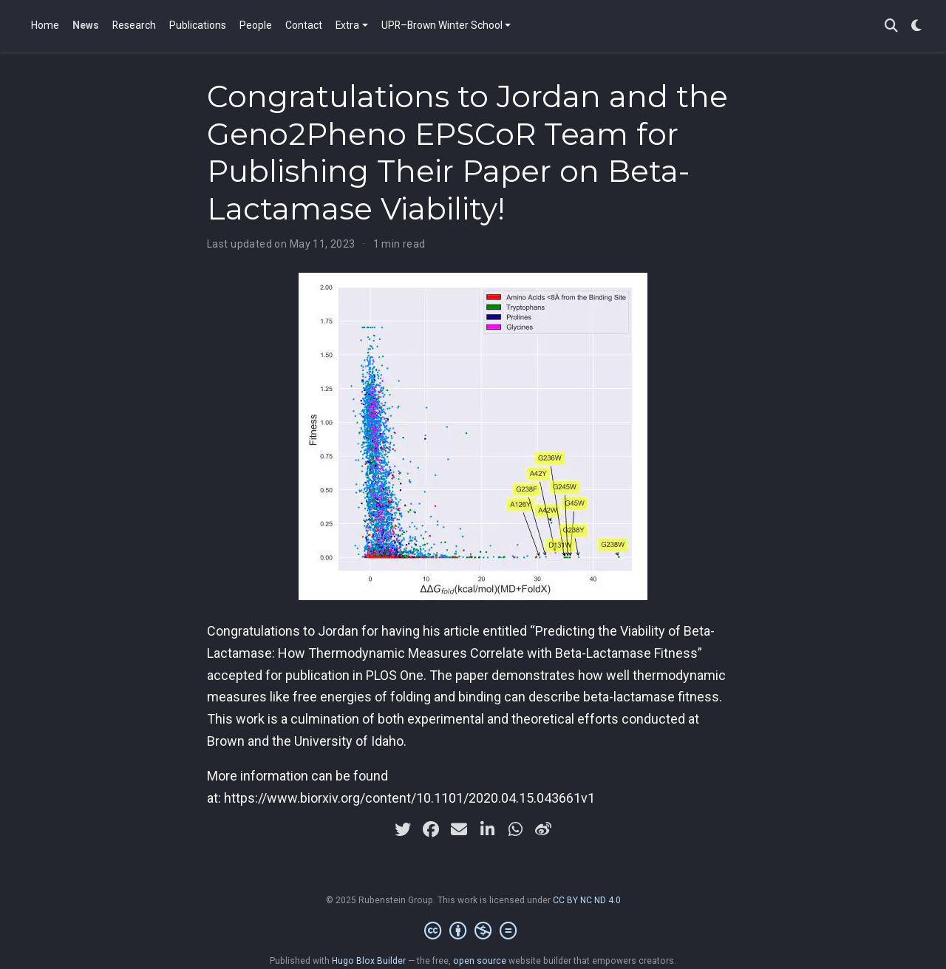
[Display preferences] (916, 26)
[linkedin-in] (487, 829)
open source (479, 961)
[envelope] (459, 829)
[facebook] (431, 829)
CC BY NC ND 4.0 (587, 900)
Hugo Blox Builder (369, 961)
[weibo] (543, 829)
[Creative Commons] (473, 931)
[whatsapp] (515, 829)
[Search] (891, 26)
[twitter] (403, 829)
